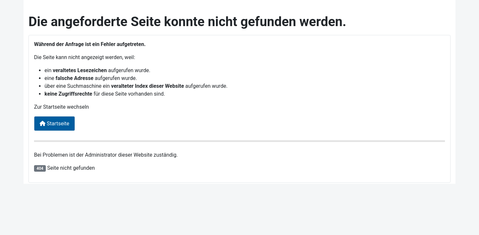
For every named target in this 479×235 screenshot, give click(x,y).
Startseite (54, 123)
